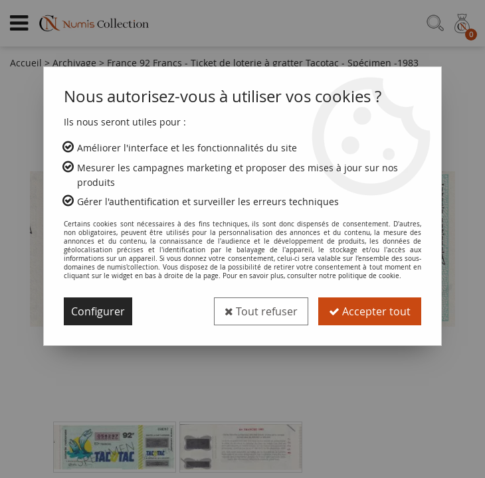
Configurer (98, 311)
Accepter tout (370, 311)
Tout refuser (261, 311)
